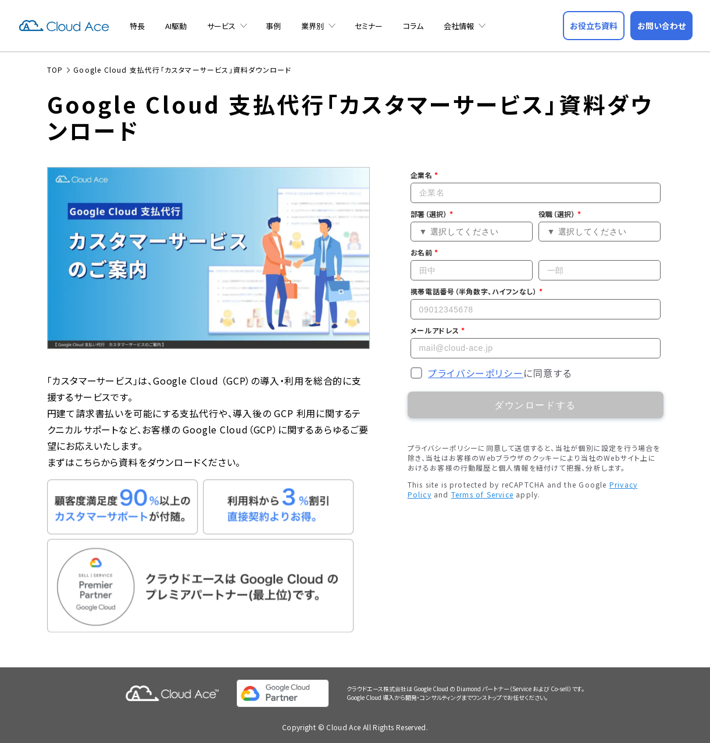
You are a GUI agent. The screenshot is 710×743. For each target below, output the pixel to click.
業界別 (312, 25)
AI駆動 (176, 25)
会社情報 (459, 25)
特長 (137, 25)
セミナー (369, 25)
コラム (413, 25)
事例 (273, 25)
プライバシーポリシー (475, 372)
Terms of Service (482, 494)
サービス (221, 25)
